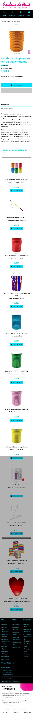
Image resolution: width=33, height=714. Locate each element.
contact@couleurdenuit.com (11, 681)
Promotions (16, 624)
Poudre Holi (16, 647)
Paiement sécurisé (5, 635)
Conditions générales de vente (6, 642)
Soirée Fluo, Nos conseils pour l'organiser (27, 638)
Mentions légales (4, 648)
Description (5, 104)
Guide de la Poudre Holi (27, 630)
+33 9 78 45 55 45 (8, 678)
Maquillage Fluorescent (16, 638)
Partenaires (5, 656)
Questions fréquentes (5, 653)
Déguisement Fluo (17, 643)
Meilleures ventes (16, 633)
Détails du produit (7, 108)
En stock (3, 68)
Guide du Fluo (26, 625)
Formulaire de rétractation (5, 629)
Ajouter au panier (16, 85)
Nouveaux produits (16, 628)
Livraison (4, 624)
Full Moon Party (27, 645)
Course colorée (26, 655)
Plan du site (5, 659)
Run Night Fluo (27, 650)
